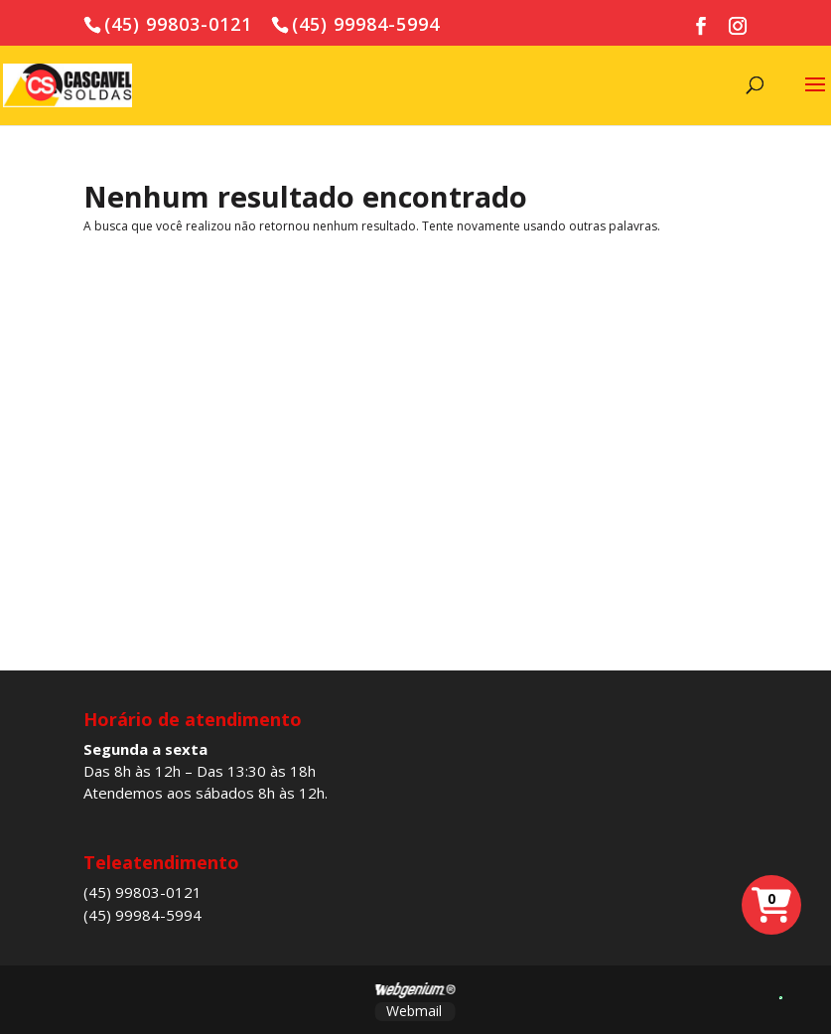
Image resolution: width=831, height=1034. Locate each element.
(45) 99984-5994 (142, 915)
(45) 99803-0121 (142, 892)
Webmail (414, 1010)
